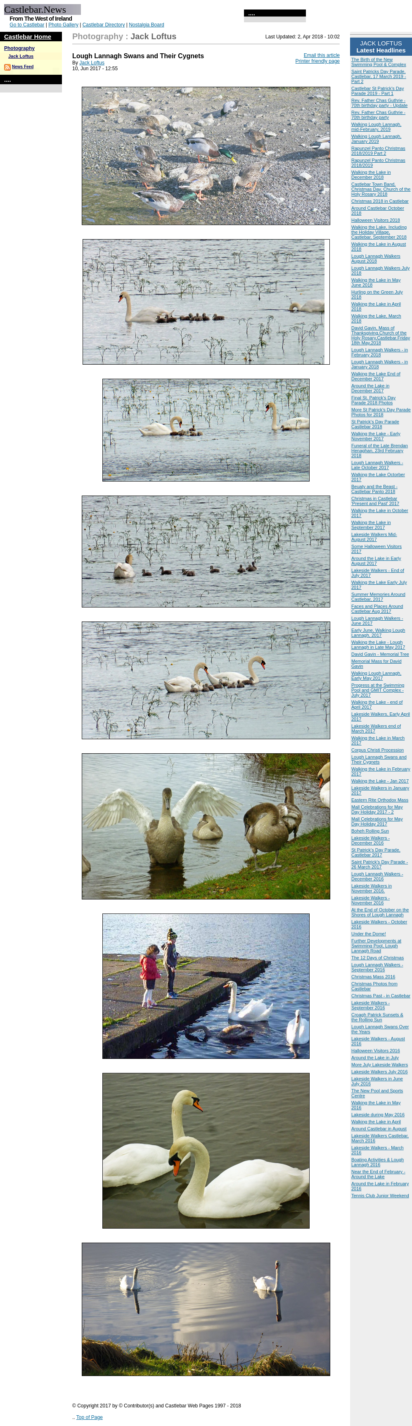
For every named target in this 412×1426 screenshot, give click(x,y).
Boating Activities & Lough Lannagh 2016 (377, 1162)
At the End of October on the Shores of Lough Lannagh (380, 912)
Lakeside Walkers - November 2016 (370, 900)
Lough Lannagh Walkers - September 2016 (377, 967)
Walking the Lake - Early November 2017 (375, 436)
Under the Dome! (368, 933)
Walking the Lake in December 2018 (371, 175)
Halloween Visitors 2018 (375, 220)
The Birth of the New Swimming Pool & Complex (378, 62)
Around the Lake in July (375, 1057)
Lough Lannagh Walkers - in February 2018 (379, 352)
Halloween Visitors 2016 (375, 1050)
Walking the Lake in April (376, 1121)
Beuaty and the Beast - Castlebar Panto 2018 (374, 489)
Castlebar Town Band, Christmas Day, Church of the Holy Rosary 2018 (380, 189)
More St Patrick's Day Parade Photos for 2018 (381, 412)
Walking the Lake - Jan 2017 (380, 780)
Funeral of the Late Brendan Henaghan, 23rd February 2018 (379, 450)
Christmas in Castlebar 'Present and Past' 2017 (375, 501)
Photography (19, 48)
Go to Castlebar (26, 25)
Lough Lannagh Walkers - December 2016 (377, 876)
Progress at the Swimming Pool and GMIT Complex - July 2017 (377, 690)
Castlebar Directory (104, 25)
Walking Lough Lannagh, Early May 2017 (376, 676)
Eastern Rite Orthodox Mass (379, 799)
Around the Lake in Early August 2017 (376, 561)
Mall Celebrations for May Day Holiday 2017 (377, 821)
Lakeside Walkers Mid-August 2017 (374, 537)
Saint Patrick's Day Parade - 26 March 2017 (379, 864)
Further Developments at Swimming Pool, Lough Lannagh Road (376, 945)
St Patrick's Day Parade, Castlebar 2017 (375, 852)
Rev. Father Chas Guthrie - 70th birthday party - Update (379, 103)
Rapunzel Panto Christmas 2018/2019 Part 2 (378, 151)
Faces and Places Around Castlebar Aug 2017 (377, 609)
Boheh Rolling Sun (370, 830)
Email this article (322, 55)
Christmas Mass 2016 (373, 976)
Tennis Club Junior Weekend (380, 1195)
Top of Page (89, 1417)
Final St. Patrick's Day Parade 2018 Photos (373, 400)
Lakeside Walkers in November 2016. (371, 888)
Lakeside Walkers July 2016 (379, 1071)
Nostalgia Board (146, 25)
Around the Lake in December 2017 (370, 388)
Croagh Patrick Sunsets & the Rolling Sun (377, 1017)
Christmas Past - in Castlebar (380, 995)
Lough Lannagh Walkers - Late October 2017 (377, 465)
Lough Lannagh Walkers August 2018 (375, 258)
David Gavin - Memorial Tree (380, 654)
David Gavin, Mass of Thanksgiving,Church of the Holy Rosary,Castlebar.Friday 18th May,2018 (380, 335)
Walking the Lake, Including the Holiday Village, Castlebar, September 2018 (379, 232)
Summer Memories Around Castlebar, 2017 (378, 597)
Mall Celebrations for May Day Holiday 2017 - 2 (377, 809)
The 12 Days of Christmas (377, 957)
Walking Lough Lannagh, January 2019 (376, 139)
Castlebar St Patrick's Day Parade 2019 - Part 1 (377, 91)
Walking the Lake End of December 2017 (375, 376)
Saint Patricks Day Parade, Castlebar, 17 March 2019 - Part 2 (378, 76)
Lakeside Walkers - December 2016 (370, 840)
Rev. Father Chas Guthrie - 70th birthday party (378, 115)
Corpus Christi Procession (377, 749)
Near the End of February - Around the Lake (378, 1174)
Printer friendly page (318, 61)
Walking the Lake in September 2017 (371, 525)
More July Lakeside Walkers (379, 1064)
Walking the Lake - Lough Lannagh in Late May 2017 (378, 645)
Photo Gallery (63, 25)
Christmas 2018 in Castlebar (380, 201)
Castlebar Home (27, 36)
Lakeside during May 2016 (378, 1114)
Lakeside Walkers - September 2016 (370, 1005)
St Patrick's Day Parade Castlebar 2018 (375, 424)
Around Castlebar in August (379, 1128)
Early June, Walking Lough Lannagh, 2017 (378, 633)
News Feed (22, 66)
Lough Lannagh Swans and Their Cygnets (379, 759)
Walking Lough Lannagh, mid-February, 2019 (376, 127)
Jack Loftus (20, 56)
